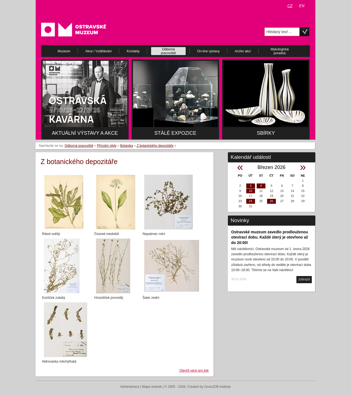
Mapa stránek (152, 387)
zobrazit (304, 279)
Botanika (126, 146)
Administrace (129, 387)
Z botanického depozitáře (155, 146)
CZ (290, 6)
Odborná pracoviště (78, 146)
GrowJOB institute (217, 387)
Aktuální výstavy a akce (85, 133)
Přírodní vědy (106, 146)
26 (271, 201)
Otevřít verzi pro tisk (194, 370)
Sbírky (266, 133)
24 (250, 201)
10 (250, 191)
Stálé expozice (175, 133)
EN (301, 6)
